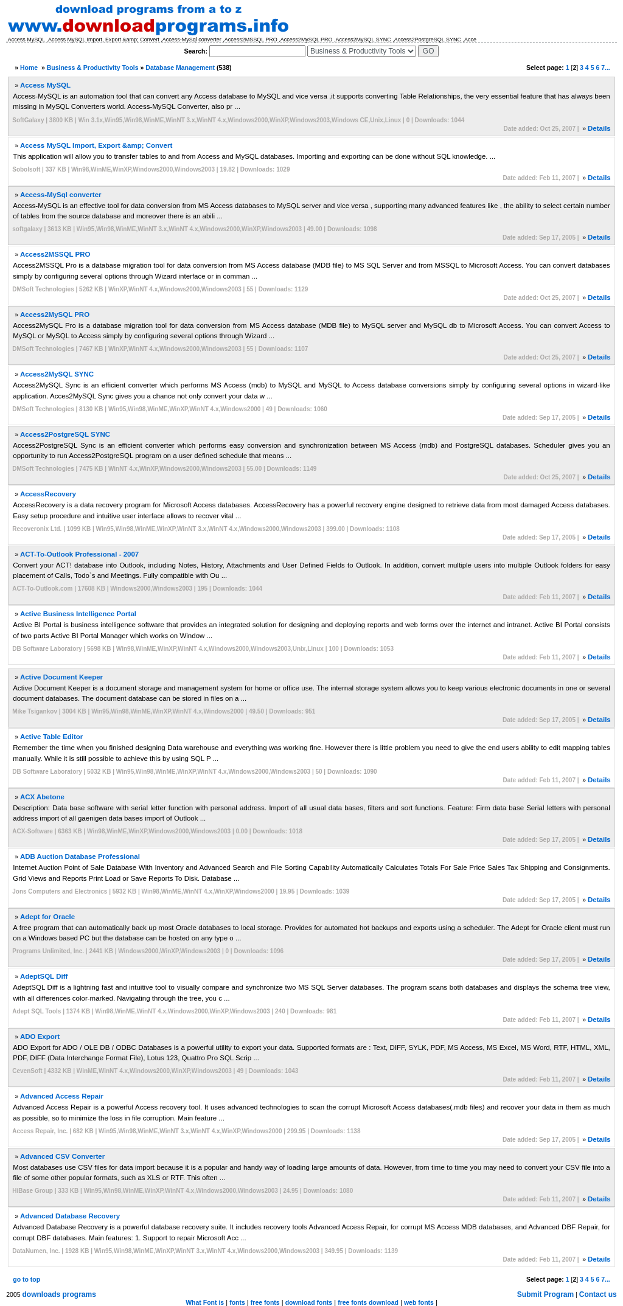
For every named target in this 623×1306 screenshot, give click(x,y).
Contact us (598, 1294)
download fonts (309, 1302)
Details (599, 128)
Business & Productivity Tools (93, 67)
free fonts (265, 1302)
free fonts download (368, 1302)
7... (605, 67)
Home (29, 67)
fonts (237, 1302)
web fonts (419, 1302)
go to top (26, 1279)
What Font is (205, 1302)
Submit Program (545, 1294)
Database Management (180, 67)
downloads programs (59, 1294)
